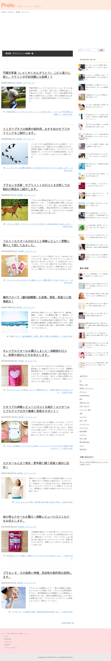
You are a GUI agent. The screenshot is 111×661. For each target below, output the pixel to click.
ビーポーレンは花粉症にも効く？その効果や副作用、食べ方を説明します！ (97, 77)
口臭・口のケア (84, 406)
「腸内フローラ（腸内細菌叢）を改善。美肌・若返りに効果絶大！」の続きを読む (41, 336)
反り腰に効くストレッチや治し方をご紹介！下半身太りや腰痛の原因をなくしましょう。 (97, 117)
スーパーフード (84, 424)
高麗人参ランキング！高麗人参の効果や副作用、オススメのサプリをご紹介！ (97, 136)
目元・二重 (83, 420)
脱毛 (81, 399)
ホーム (6, 636)
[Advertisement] (55, 31)
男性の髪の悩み (84, 442)
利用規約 (7, 644)
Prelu (8, 5)
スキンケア (83, 417)
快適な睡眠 (83, 431)
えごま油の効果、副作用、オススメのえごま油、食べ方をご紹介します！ (97, 227)
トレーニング (84, 428)
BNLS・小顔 (84, 385)
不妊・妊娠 (83, 438)
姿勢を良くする (84, 403)
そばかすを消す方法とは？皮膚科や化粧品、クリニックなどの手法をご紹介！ (97, 257)
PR (14, 83)
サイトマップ (8, 642)
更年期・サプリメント (25, 83)
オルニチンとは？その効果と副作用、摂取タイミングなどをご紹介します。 (97, 67)
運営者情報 (7, 639)
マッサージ (83, 435)
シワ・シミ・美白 (85, 410)
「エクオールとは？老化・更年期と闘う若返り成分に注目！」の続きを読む (43, 502)
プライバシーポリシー (10, 647)
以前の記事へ (67, 623)
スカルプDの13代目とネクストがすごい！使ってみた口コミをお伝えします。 (97, 156)
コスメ (82, 446)
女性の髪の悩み (84, 395)
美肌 (81, 413)
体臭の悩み (83, 449)
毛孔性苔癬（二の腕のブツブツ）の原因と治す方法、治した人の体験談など (97, 87)
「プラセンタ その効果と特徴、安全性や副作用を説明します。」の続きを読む (41, 612)
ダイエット (83, 392)
